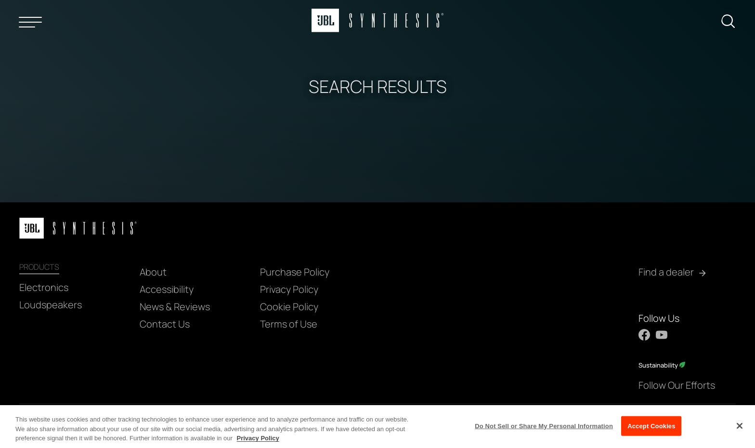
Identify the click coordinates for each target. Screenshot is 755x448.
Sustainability (661, 365)
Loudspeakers (50, 304)
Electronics (43, 287)
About (153, 271)
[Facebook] (644, 335)
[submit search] (731, 23)
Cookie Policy (289, 306)
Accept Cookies (651, 425)
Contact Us (165, 323)
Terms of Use (288, 323)
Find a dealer (666, 271)
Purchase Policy (294, 271)
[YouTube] (661, 335)
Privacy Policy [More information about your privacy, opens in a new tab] (258, 438)
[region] (377, 426)
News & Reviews (175, 306)
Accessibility (167, 289)
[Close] (739, 425)
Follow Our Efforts (676, 385)
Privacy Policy (289, 289)
